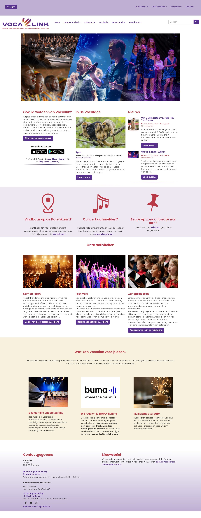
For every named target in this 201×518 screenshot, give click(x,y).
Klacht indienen (32, 496)
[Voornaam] (133, 490)
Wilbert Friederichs (83, 158)
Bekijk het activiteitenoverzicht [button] (42, 321)
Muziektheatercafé (147, 414)
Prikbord (156, 227)
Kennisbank (118, 22)
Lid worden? (141, 6)
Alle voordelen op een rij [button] (38, 138)
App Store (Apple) (56, 159)
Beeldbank (135, 22)
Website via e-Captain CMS (36, 506)
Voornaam (107, 486)
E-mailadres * (108, 478)
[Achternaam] (133, 499)
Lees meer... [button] (83, 177)
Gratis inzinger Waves (153, 151)
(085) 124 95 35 (31, 474)
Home (57, 22)
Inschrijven (134, 506)
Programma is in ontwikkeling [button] (146, 330)
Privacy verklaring (33, 493)
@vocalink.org (35, 471)
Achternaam (108, 495)
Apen (78, 152)
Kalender (89, 22)
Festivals (103, 22)
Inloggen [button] (11, 7)
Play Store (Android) (49, 161)
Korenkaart (176, 6)
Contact (190, 6)
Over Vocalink (159, 6)
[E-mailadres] (133, 482)
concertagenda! (103, 234)
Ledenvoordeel (72, 22)
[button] (33, 67)
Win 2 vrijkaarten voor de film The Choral (157, 119)
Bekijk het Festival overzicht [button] (92, 321)
